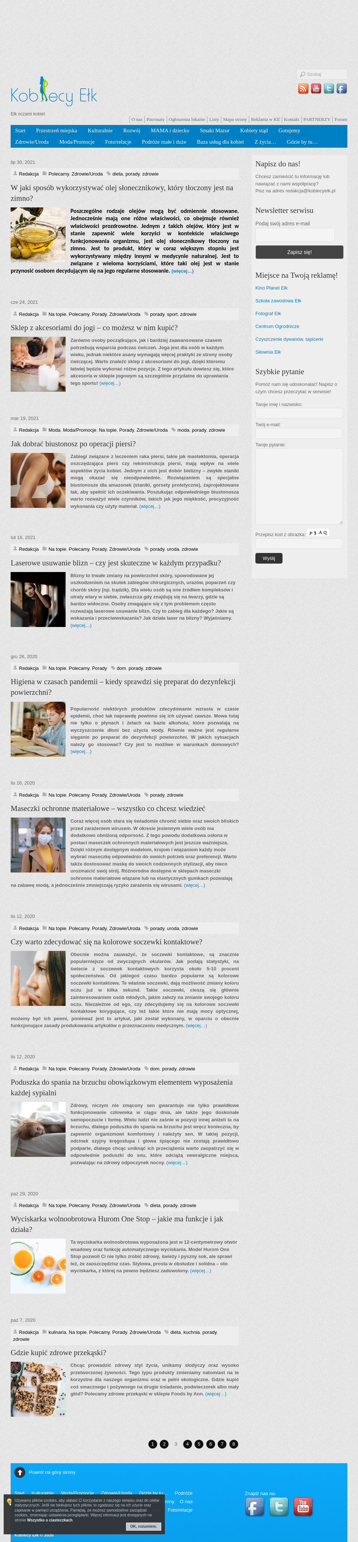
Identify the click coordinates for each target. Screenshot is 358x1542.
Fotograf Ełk (268, 313)
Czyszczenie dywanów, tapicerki (289, 339)
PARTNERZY (317, 119)
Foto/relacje (118, 142)
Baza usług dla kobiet (220, 142)
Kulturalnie (100, 130)
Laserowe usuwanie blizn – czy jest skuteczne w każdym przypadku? (116, 563)
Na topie (57, 314)
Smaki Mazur (215, 130)
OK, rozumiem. (143, 1526)
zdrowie (150, 174)
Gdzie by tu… (302, 142)
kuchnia (192, 1332)
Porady (99, 314)
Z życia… (265, 142)
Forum (341, 119)
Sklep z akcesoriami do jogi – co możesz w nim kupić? (94, 328)
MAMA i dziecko (170, 130)
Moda (54, 430)
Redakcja (29, 174)
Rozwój (131, 130)
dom (121, 668)
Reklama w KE (265, 119)
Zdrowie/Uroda (32, 142)
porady (132, 174)
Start (20, 130)
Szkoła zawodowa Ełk (278, 300)
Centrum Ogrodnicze (277, 326)
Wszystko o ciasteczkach (50, 1520)
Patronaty (156, 119)
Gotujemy (289, 130)
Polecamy (58, 174)
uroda (173, 549)
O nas (137, 119)
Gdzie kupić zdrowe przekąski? (58, 1353)
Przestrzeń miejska (56, 130)
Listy (214, 119)
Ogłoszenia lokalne (187, 119)
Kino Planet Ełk (271, 288)
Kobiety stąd (254, 130)
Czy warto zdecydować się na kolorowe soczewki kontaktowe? (106, 942)
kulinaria (57, 1332)
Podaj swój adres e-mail (282, 223)
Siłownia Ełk (268, 352)
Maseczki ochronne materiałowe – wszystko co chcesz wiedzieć (108, 808)
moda (183, 430)
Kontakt (291, 119)
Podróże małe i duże (164, 142)
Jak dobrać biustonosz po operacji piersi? (73, 444)
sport (172, 314)
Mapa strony (235, 119)
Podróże (183, 1493)
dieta (117, 174)
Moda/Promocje (77, 142)
